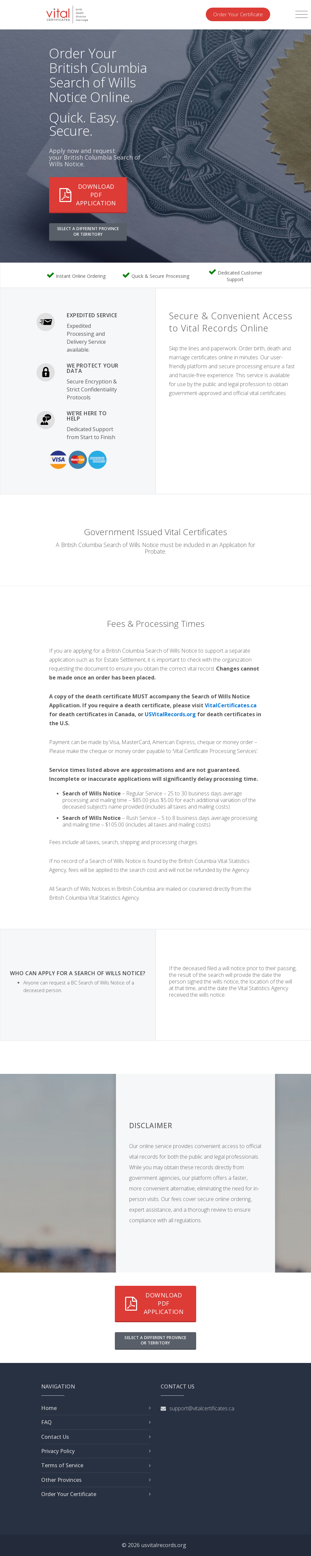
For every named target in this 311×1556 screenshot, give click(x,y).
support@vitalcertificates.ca (201, 1408)
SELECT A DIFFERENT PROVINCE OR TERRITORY (88, 231)
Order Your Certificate (238, 14)
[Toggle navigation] (301, 15)
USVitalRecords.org (170, 714)
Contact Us (55, 1436)
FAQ (46, 1422)
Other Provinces (61, 1479)
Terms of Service (62, 1465)
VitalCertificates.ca (231, 705)
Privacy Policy (58, 1451)
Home (49, 1408)
